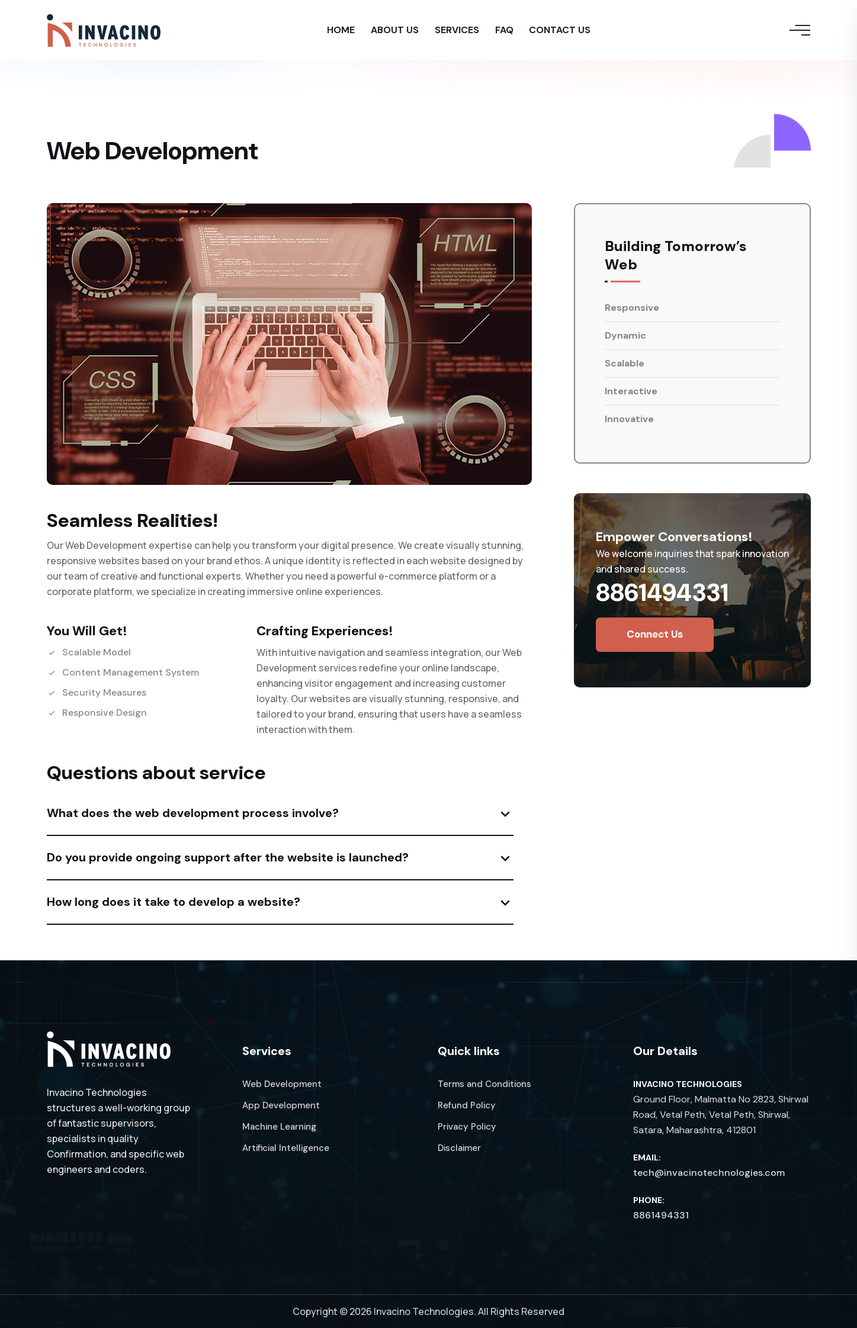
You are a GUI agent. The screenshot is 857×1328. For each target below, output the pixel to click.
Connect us (655, 634)
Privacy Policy (467, 1127)
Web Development (282, 1084)
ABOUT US (393, 31)
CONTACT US (564, 31)
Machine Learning (279, 1127)
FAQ (506, 31)
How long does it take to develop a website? (173, 901)
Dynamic (625, 335)
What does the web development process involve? (193, 813)
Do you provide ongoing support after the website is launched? (228, 857)
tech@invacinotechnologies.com (709, 1172)
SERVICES (457, 31)
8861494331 (662, 592)
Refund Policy (467, 1105)
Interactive (631, 391)
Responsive (632, 307)
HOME (337, 31)
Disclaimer (459, 1148)
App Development (281, 1105)
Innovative (629, 419)
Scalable (624, 363)
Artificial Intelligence (285, 1148)
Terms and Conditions (484, 1084)
